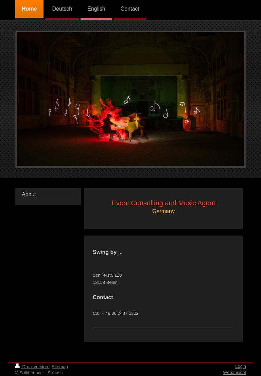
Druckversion (32, 366)
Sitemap (60, 366)
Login (240, 366)
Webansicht (234, 372)
